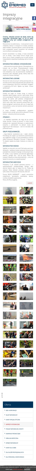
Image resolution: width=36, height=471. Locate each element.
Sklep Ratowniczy (11, 415)
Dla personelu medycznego (15, 457)
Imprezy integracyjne (13, 424)
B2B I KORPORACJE (11, 410)
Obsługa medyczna (12, 438)
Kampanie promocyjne (13, 434)
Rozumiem (27, 469)
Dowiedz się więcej (17, 469)
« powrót (29, 183)
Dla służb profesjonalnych (15, 452)
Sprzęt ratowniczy (12, 443)
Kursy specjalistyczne (13, 420)
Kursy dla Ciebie (11, 448)
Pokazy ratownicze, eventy (14, 429)
